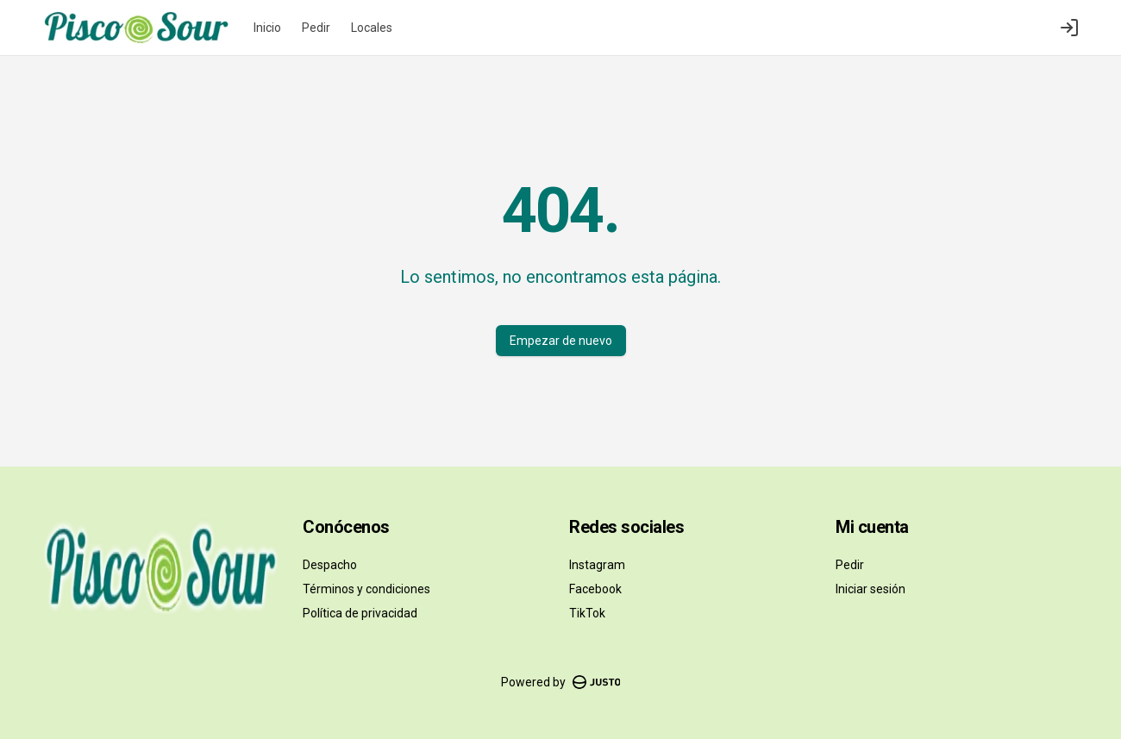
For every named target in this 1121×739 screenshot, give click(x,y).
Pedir (316, 27)
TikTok (587, 613)
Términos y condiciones (366, 589)
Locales (371, 27)
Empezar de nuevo (561, 341)
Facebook (595, 589)
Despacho (330, 565)
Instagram (597, 565)
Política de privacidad (360, 613)
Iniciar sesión (870, 589)
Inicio (267, 27)
